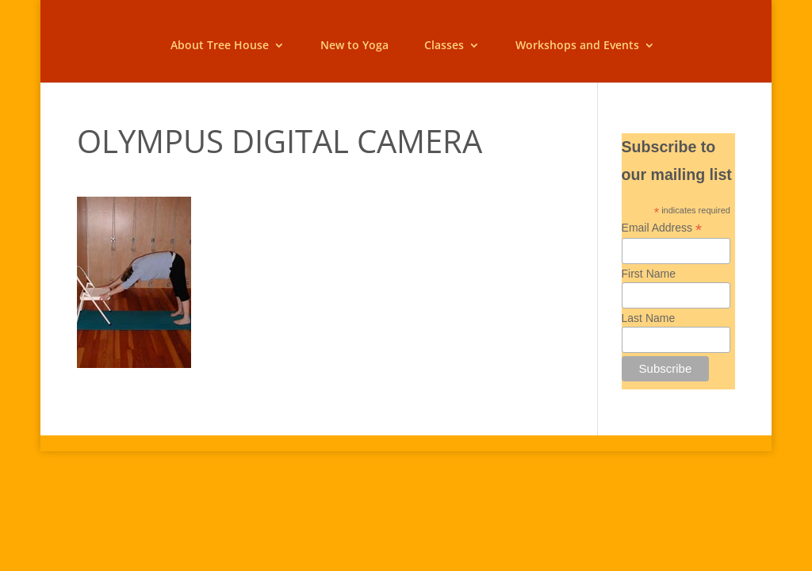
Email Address (662, 228)
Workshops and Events (577, 46)
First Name (649, 273)
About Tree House (219, 46)
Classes (444, 46)
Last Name (649, 318)
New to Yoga (354, 46)
